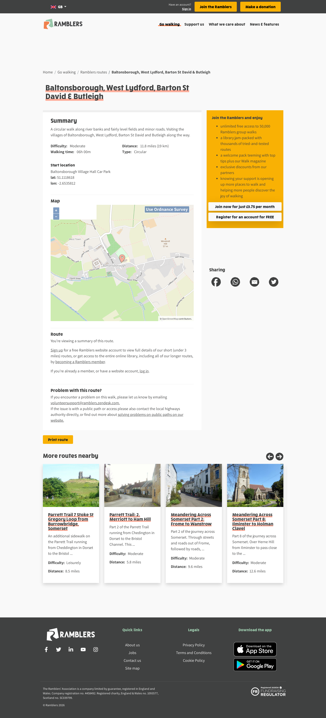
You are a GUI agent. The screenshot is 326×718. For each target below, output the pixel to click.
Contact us (132, 660)
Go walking (169, 24)
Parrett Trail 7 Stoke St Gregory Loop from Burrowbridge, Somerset (71, 521)
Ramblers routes (93, 72)
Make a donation (260, 6)
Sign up (57, 350)
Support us (194, 24)
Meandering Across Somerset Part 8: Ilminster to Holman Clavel (252, 521)
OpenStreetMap (170, 318)
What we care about (227, 24)
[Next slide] (279, 456)
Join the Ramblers (216, 6)
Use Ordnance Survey (167, 209)
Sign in (186, 9)
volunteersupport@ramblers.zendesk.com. (85, 402)
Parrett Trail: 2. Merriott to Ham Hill (130, 516)
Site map (132, 668)
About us (132, 644)
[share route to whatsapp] (235, 282)
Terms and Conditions (193, 652)
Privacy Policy (194, 644)
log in (144, 370)
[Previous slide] (270, 456)
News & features (264, 24)
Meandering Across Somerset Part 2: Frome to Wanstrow (191, 519)
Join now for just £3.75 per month (245, 206)
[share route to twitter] (273, 282)
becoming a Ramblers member (80, 361)
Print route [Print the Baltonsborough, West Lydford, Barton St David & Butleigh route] (58, 439)
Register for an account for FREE (245, 216)
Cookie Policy (194, 660)
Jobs (132, 652)
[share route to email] (254, 282)
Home (48, 72)
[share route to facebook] (216, 282)
